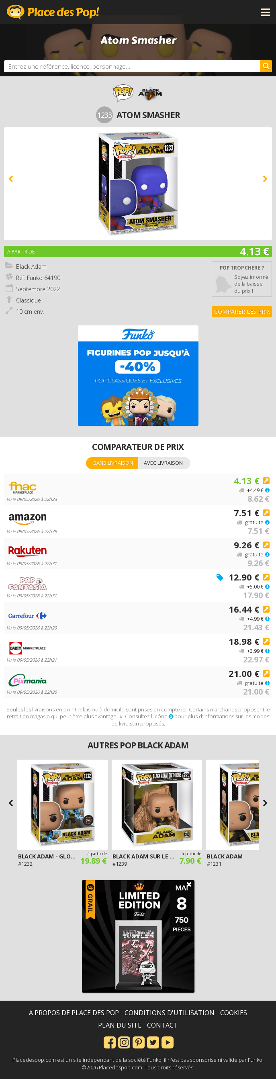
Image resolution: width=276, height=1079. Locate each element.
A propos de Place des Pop (74, 1012)
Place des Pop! (53, 12)
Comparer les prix (242, 311)
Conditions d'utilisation (170, 1012)
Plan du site (119, 1025)
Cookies (233, 1012)
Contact (162, 1025)
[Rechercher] (266, 66)
